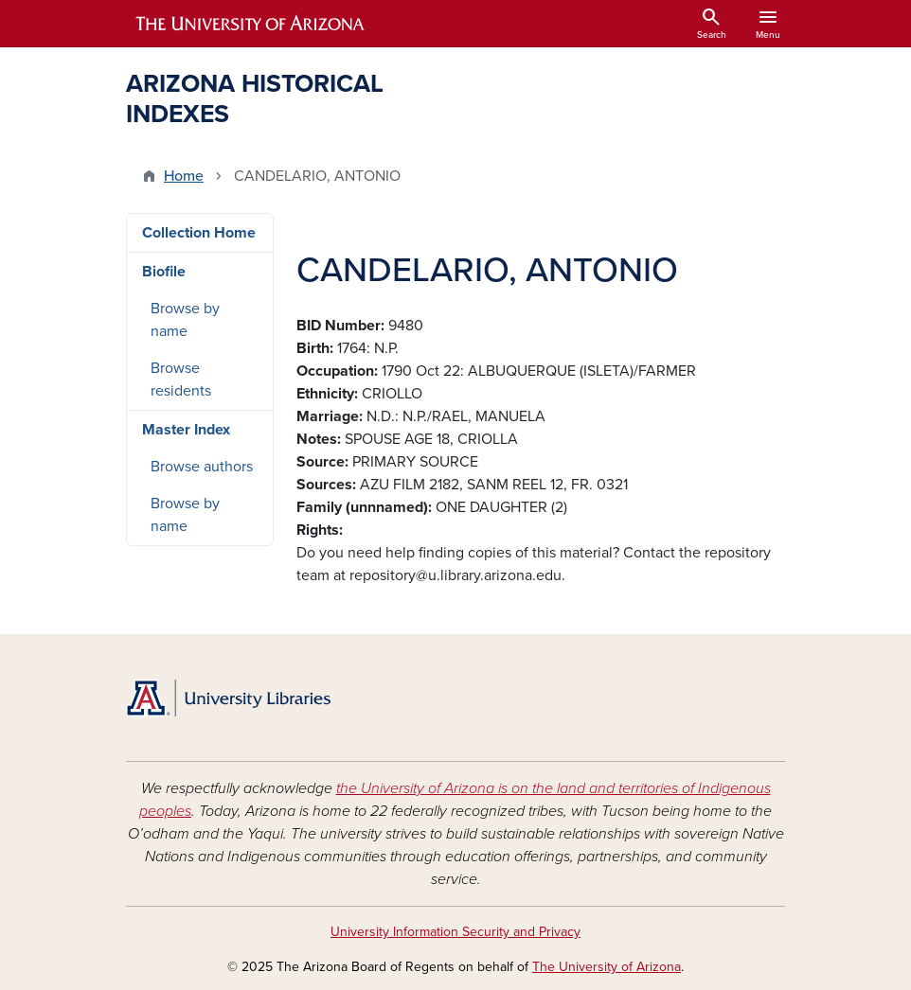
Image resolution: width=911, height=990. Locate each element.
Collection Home (199, 232)
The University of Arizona (606, 967)
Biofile (164, 271)
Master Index (186, 429)
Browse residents (181, 379)
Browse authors (202, 466)
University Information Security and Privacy (455, 932)
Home (184, 176)
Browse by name (185, 320)
